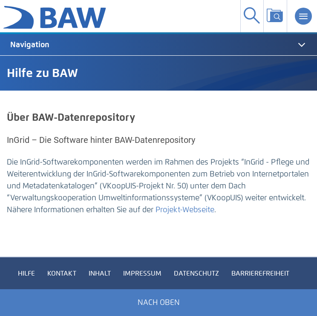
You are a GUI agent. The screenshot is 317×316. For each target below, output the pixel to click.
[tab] (158, 44)
